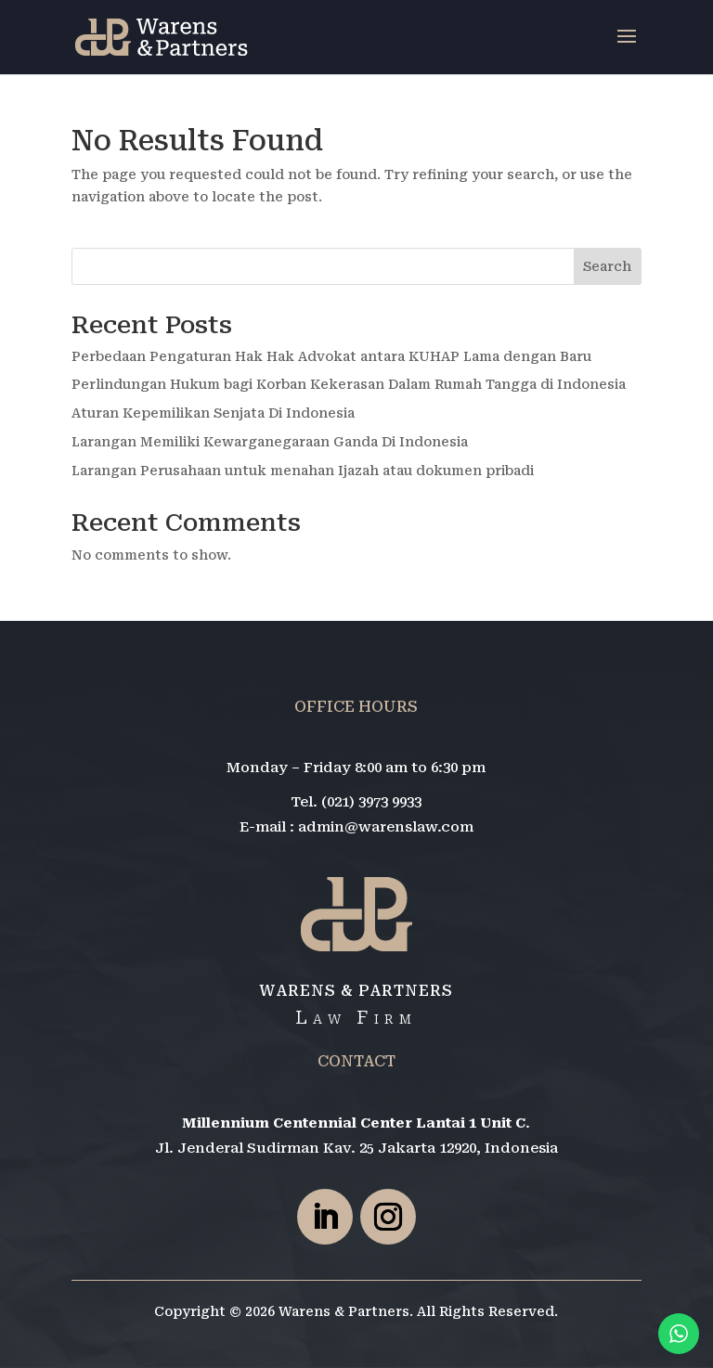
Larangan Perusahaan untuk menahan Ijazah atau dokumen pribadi (302, 470)
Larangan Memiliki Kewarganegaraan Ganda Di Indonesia (269, 441)
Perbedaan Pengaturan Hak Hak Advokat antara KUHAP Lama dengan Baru (331, 356)
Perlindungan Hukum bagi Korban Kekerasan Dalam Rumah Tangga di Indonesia (348, 384)
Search (607, 266)
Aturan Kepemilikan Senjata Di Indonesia (213, 413)
